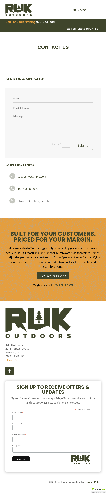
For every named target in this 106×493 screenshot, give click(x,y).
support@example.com (32, 176)
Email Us (12, 359)
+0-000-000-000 (28, 188)
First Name (17, 413)
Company (16, 445)
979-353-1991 (45, 22)
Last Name (17, 423)
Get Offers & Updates (82, 29)
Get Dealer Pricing (53, 276)
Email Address (19, 435)
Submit (83, 145)
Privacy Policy (93, 482)
